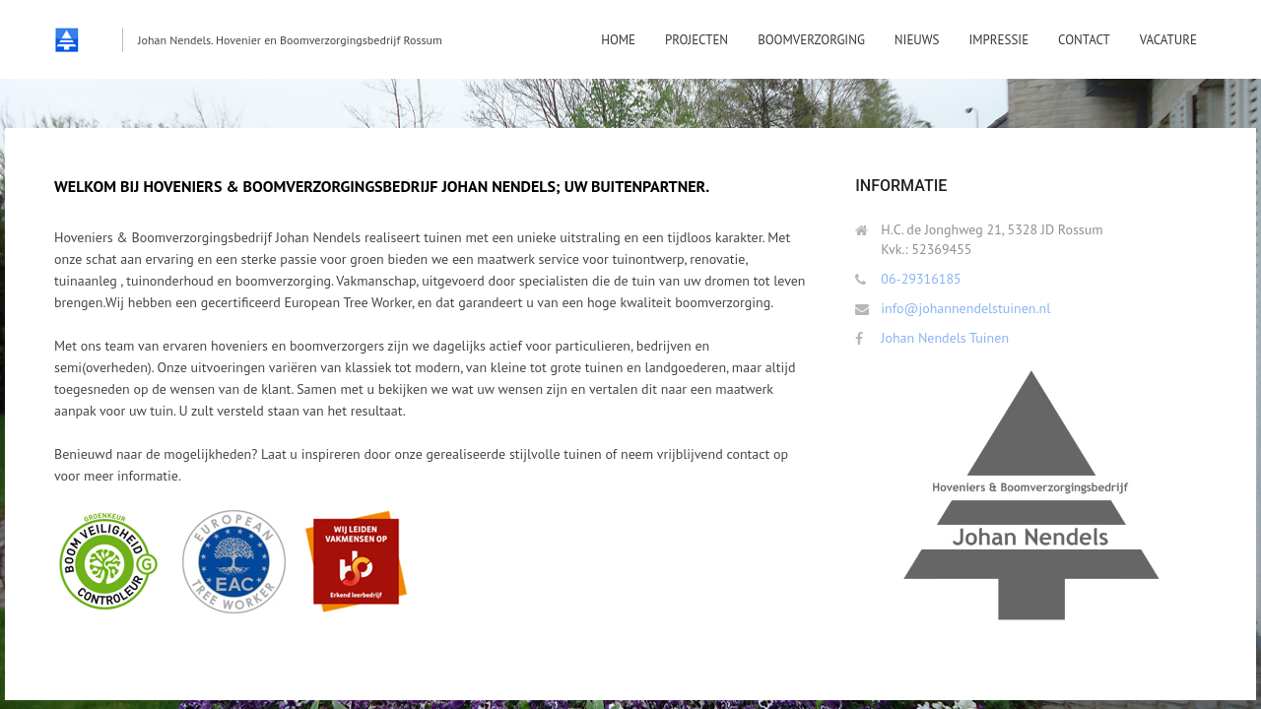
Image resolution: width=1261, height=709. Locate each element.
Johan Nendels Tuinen (945, 338)
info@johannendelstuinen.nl (965, 308)
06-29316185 (921, 279)
